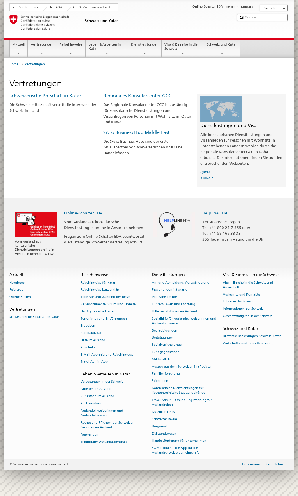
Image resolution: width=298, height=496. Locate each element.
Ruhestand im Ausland (97, 396)
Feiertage (16, 290)
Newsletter (17, 282)
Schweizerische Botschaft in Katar (45, 96)
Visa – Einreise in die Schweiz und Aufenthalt (248, 285)
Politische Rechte (164, 297)
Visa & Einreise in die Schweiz (183, 49)
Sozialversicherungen (168, 345)
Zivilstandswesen (164, 434)
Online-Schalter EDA (83, 212)
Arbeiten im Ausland (96, 389)
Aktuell (18, 49)
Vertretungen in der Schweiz (102, 382)
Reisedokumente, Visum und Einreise (108, 304)
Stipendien (160, 381)
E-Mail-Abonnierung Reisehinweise (107, 355)
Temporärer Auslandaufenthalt (104, 442)
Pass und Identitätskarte (169, 290)
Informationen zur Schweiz (243, 309)
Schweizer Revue (164, 419)
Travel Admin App (94, 362)
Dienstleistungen (144, 49)
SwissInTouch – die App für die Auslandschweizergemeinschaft (175, 450)
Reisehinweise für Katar (98, 282)
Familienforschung (166, 374)
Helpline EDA (215, 212)
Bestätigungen (163, 338)
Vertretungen (42, 49)
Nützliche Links (163, 412)
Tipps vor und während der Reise (105, 297)
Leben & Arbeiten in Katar (107, 49)
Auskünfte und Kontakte (241, 294)
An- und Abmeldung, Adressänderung (181, 282)
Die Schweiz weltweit (94, 7)
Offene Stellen (20, 297)
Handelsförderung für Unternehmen (179, 441)
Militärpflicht (161, 359)
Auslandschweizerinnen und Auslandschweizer (102, 413)
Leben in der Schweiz (239, 302)
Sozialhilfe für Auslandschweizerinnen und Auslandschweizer (184, 321)
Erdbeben (88, 326)
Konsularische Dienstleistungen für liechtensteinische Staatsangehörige (178, 390)
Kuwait (206, 178)
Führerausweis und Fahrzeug (173, 304)
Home (13, 64)
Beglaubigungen (164, 330)
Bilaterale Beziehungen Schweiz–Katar (252, 336)
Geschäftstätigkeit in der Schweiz (247, 316)
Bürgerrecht (161, 426)
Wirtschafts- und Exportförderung (248, 343)
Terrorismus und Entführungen (104, 318)
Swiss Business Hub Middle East (136, 132)
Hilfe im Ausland (93, 340)
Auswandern (90, 434)
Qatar (205, 172)
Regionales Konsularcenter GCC (137, 96)
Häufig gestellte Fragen (98, 311)
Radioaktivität (91, 333)
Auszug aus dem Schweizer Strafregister (182, 366)
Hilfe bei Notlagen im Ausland (174, 311)
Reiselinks (88, 347)
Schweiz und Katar (222, 49)
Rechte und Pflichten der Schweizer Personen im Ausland (107, 425)
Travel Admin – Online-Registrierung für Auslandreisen (182, 402)
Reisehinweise (70, 49)
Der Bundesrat (29, 7)
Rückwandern (91, 403)
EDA (59, 7)
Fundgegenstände (165, 352)
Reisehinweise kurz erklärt (100, 290)
